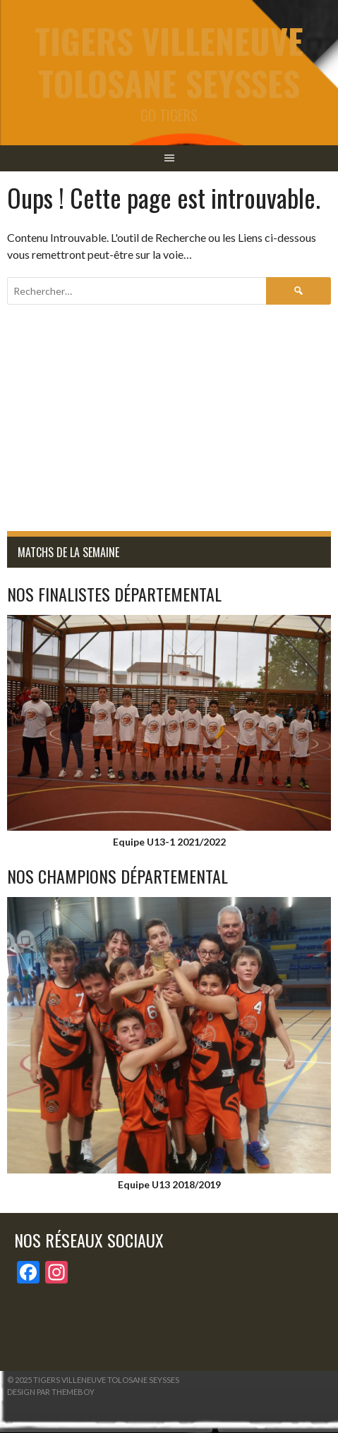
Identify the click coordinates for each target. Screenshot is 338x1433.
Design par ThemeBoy (51, 1391)
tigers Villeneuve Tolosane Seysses (169, 62)
